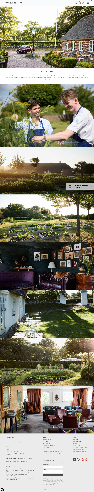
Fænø (74, 437)
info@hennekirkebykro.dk (49, 445)
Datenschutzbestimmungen (80, 447)
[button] (13, 170)
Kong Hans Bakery (77, 441)
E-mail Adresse (46, 464)
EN (89, 1)
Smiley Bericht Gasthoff (79, 449)
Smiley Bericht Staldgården (79, 451)
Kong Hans (75, 439)
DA (86, 1)
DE (91, 1)
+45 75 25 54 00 (47, 443)
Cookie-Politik (76, 445)
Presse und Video (77, 443)
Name (44, 469)
